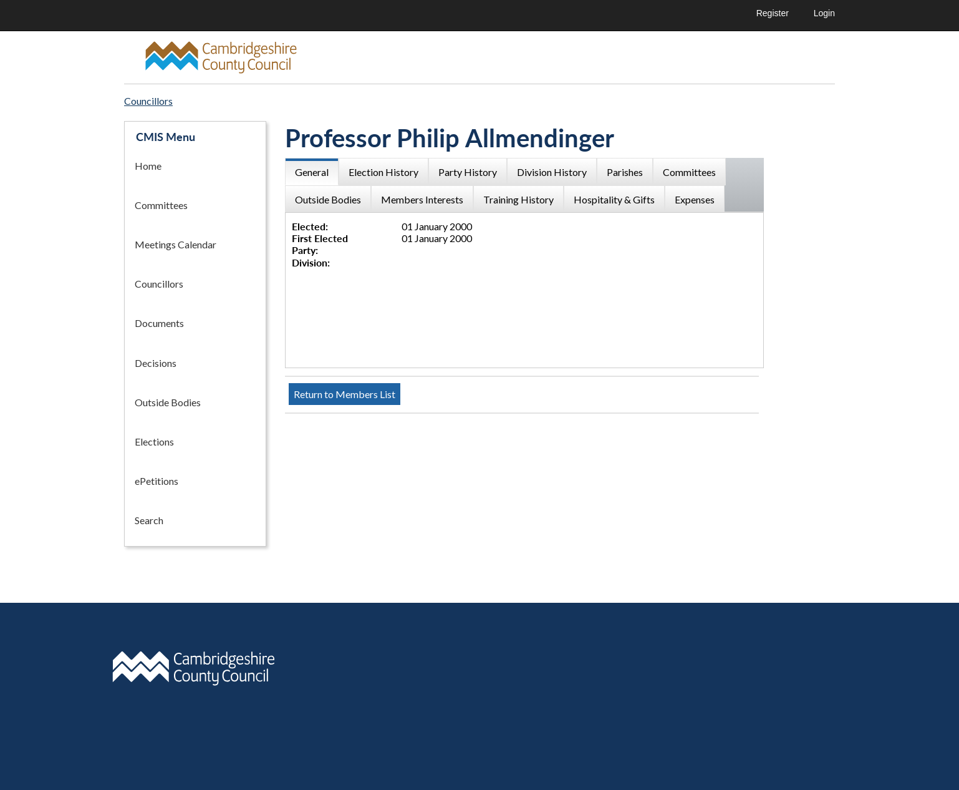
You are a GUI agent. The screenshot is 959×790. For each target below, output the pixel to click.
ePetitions (156, 481)
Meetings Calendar (175, 244)
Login (824, 13)
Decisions (155, 363)
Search (149, 520)
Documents (159, 323)
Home (148, 166)
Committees (161, 205)
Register (772, 13)
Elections (154, 441)
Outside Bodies (168, 402)
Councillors (159, 284)
